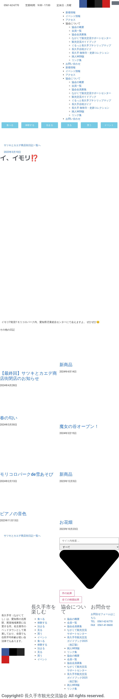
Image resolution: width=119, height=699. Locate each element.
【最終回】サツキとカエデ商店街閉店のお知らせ (28, 376)
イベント (42, 637)
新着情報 (70, 12)
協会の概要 (78, 27)
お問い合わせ (73, 63)
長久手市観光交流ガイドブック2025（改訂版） (77, 641)
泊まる (41, 626)
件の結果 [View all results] (67, 593)
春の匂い (8, 417)
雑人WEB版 (78, 56)
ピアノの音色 (13, 513)
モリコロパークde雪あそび (26, 474)
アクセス (70, 19)
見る (39, 630)
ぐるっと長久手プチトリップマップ (91, 45)
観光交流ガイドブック (84, 41)
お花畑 (66, 522)
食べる (41, 619)
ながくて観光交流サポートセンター (91, 38)
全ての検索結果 (70, 599)
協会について (73, 23)
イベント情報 (73, 16)
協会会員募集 (79, 34)
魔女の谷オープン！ (79, 426)
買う (39, 633)
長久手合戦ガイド (81, 49)
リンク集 (77, 60)
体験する (42, 622)
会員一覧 (77, 30)
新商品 (66, 364)
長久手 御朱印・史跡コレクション (90, 52)
